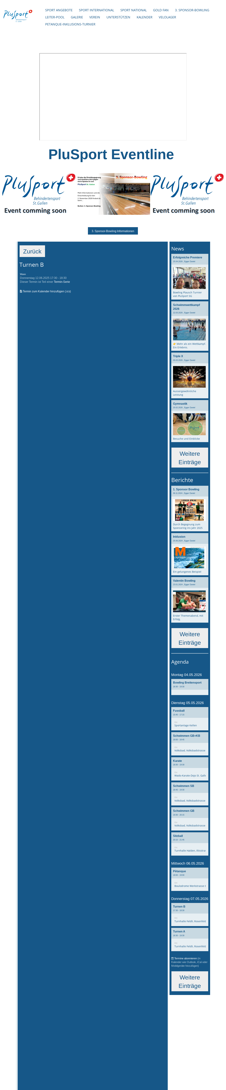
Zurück (32, 251)
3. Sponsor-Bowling (192, 10)
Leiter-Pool (54, 17)
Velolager (167, 17)
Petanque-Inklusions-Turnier (70, 24)
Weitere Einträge (189, 458)
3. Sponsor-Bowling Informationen (113, 231)
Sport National (133, 10)
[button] (189, 688)
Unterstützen (118, 17)
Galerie (77, 17)
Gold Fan (161, 10)
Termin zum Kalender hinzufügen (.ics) (47, 291)
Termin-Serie (62, 282)
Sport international (96, 10)
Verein (94, 17)
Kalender (144, 17)
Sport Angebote (59, 10)
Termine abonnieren (185, 959)
